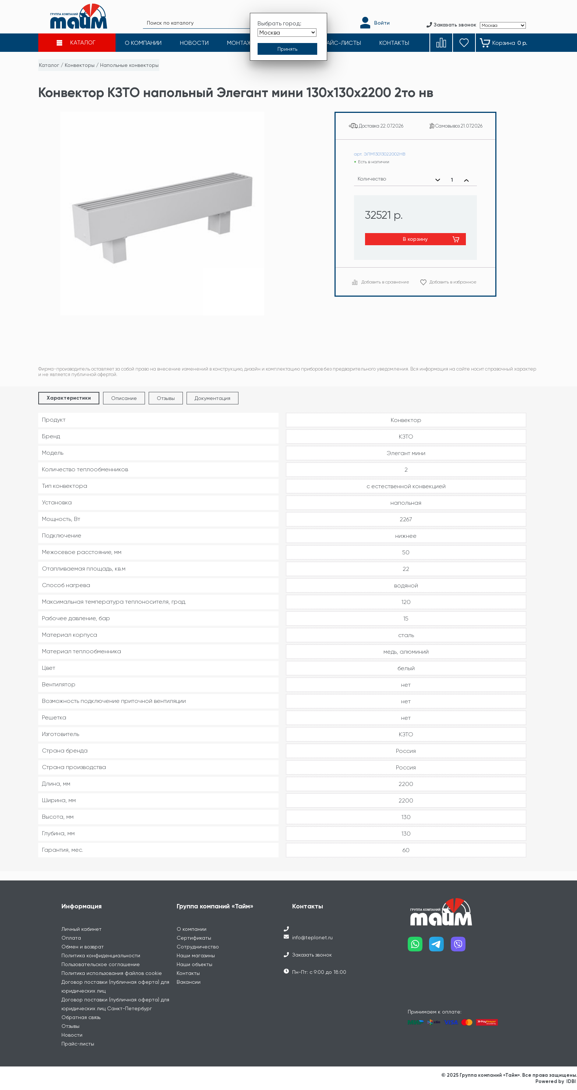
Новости (71, 1035)
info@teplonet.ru (312, 937)
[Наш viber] (461, 946)
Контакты (188, 973)
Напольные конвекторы (129, 65)
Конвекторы (80, 65)
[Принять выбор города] (287, 49)
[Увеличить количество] (466, 180)
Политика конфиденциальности (100, 955)
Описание (124, 398)
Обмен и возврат (82, 947)
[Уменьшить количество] (438, 180)
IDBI (571, 1081)
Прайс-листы (77, 1044)
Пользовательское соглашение (100, 964)
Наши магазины (196, 955)
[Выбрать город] (287, 32)
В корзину (415, 239)
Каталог (49, 65)
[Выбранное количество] (452, 180)
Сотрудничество (198, 947)
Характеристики (69, 398)
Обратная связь (80, 1017)
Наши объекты (194, 964)
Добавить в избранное (453, 282)
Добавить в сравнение (385, 282)
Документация (212, 398)
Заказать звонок (312, 955)
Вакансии (189, 982)
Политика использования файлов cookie (111, 973)
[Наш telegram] (440, 946)
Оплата (71, 938)
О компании (191, 929)
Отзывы (166, 398)
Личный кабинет (81, 929)
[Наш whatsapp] (418, 946)
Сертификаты (194, 938)
